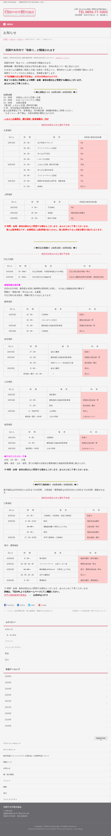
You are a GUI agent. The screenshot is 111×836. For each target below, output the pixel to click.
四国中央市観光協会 (52, 826)
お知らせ (59, 58)
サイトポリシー (9, 750)
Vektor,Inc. (69, 829)
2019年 (8, 719)
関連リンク (7, 762)
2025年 (8, 682)
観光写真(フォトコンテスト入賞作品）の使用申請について (26, 756)
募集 (7, 653)
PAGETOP (101, 738)
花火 (7, 659)
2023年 (8, 695)
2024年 (8, 689)
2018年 (8, 726)
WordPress (42, 829)
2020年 (8, 713)
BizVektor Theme (55, 829)
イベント (66, 58)
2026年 (8, 676)
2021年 (8, 707)
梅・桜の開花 (11, 635)
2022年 (8, 701)
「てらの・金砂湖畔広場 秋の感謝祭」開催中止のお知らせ (27, 611)
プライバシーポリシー (12, 743)
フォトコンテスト (13, 647)
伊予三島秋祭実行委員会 (15, 595)
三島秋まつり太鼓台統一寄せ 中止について (90, 611)
